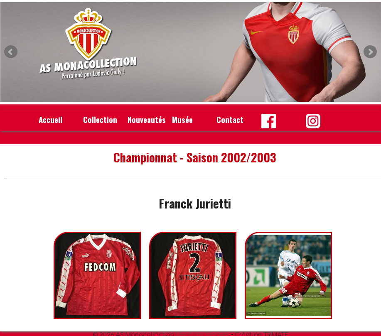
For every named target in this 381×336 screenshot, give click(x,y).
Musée (182, 119)
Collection (100, 119)
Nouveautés (147, 119)
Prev (10, 52)
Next (370, 52)
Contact (229, 119)
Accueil (50, 119)
